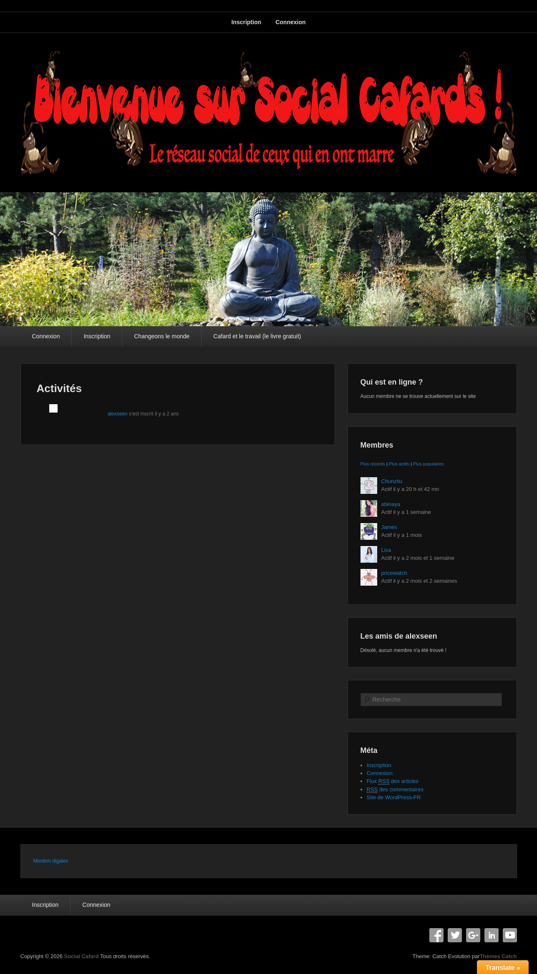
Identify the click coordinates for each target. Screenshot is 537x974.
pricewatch (394, 573)
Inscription (246, 22)
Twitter (455, 935)
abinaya (391, 504)
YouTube (510, 935)
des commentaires (395, 789)
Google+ (473, 935)
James (389, 527)
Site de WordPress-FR (394, 797)
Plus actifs (399, 463)
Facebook (436, 935)
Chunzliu (392, 481)
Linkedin (491, 935)
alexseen (118, 414)
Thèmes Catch (498, 956)
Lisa (386, 550)
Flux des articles (393, 781)
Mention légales (50, 861)
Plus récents (373, 463)
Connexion (290, 22)
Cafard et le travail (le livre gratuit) (257, 336)
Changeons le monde (161, 336)
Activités (59, 388)
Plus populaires (428, 463)
